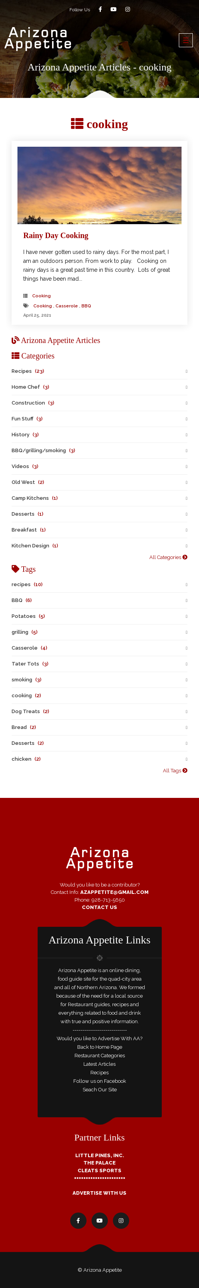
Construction (33, 403)
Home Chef (30, 387)
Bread (24, 727)
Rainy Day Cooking (55, 235)
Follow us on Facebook (99, 1081)
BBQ (86, 306)
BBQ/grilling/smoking (43, 450)
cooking (41, 295)
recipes (27, 584)
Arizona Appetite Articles (56, 340)
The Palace (99, 1163)
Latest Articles (99, 1064)
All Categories (168, 557)
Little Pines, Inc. (99, 1155)
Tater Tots (30, 664)
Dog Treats (30, 711)
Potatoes (28, 616)
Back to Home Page (99, 1047)
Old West (28, 482)
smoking (27, 680)
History (25, 434)
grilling (25, 632)
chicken (26, 759)
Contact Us (99, 907)
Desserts (27, 514)
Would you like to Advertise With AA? (99, 1038)
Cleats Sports (99, 1170)
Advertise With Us (99, 1193)
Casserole (66, 306)
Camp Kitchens (35, 498)
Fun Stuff (27, 419)
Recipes (28, 371)
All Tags (175, 770)
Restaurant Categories (99, 1055)
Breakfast (29, 530)
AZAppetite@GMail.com (114, 892)
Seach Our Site (100, 1089)
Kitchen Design (35, 546)
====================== (99, 1178)
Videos (25, 466)
